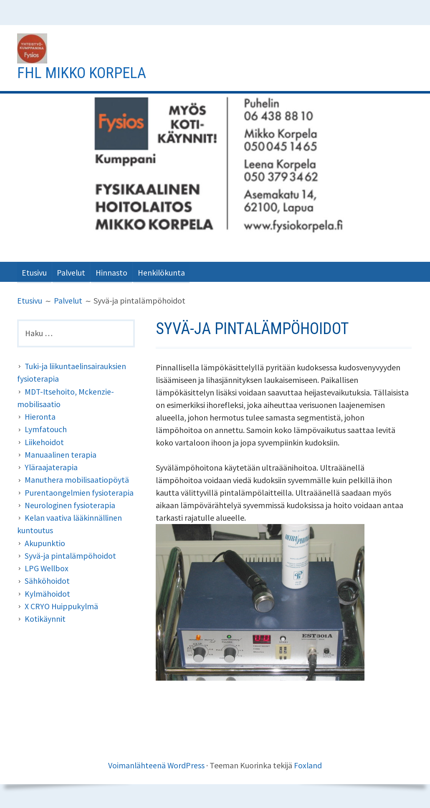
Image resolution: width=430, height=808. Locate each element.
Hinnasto (116, 271)
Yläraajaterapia (51, 466)
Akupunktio (45, 542)
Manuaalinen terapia (61, 454)
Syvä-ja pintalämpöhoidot (70, 554)
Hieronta (40, 416)
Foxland (308, 765)
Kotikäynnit (45, 617)
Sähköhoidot (47, 579)
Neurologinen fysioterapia (70, 504)
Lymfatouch (46, 429)
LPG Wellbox (47, 567)
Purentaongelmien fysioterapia (79, 491)
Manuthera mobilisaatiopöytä (77, 479)
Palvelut (73, 271)
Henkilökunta (168, 271)
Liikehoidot (44, 441)
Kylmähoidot (48, 592)
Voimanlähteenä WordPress (156, 765)
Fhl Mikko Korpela (84, 72)
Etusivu (34, 271)
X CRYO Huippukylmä (62, 604)
